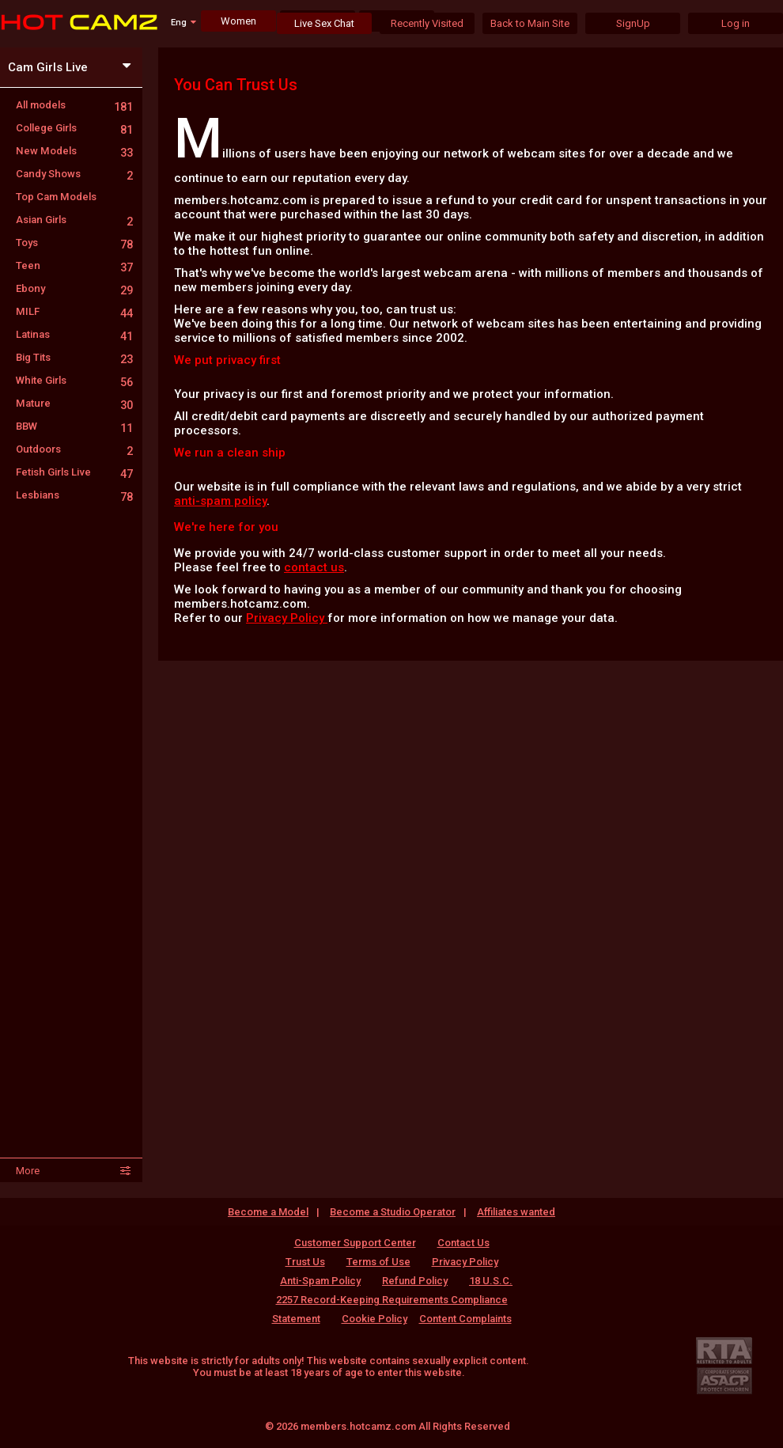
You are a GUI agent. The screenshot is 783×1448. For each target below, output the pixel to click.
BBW (74, 426)
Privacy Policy (286, 618)
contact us (314, 567)
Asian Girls (74, 220)
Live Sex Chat (324, 23)
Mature (74, 403)
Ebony (74, 288)
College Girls (74, 128)
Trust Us (305, 1262)
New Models (74, 151)
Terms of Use (378, 1262)
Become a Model (268, 1212)
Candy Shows (74, 174)
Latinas (74, 334)
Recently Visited (427, 23)
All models (74, 105)
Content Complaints (465, 1319)
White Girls (74, 380)
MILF (74, 311)
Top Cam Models (56, 197)
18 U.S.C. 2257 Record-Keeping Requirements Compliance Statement (392, 1300)
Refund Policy (415, 1281)
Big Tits (74, 357)
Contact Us (463, 1243)
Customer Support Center (355, 1243)
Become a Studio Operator (393, 1212)
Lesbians (74, 495)
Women (238, 21)
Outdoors (74, 449)
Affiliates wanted (516, 1212)
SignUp (633, 23)
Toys (74, 242)
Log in (735, 23)
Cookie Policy (374, 1319)
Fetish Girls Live (74, 472)
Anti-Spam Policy (320, 1281)
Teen (74, 265)
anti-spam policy (220, 501)
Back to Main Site (529, 23)
